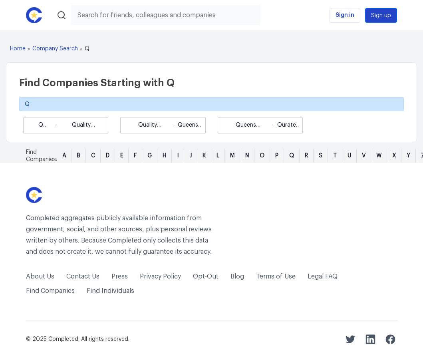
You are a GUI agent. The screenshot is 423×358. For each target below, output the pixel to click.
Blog (237, 276)
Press (119, 276)
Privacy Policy (160, 276)
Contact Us (82, 276)
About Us (40, 276)
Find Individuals (110, 291)
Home (18, 49)
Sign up (381, 15)
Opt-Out (205, 276)
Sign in (345, 15)
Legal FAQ (323, 276)
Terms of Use (276, 276)
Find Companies (50, 291)
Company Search (55, 49)
